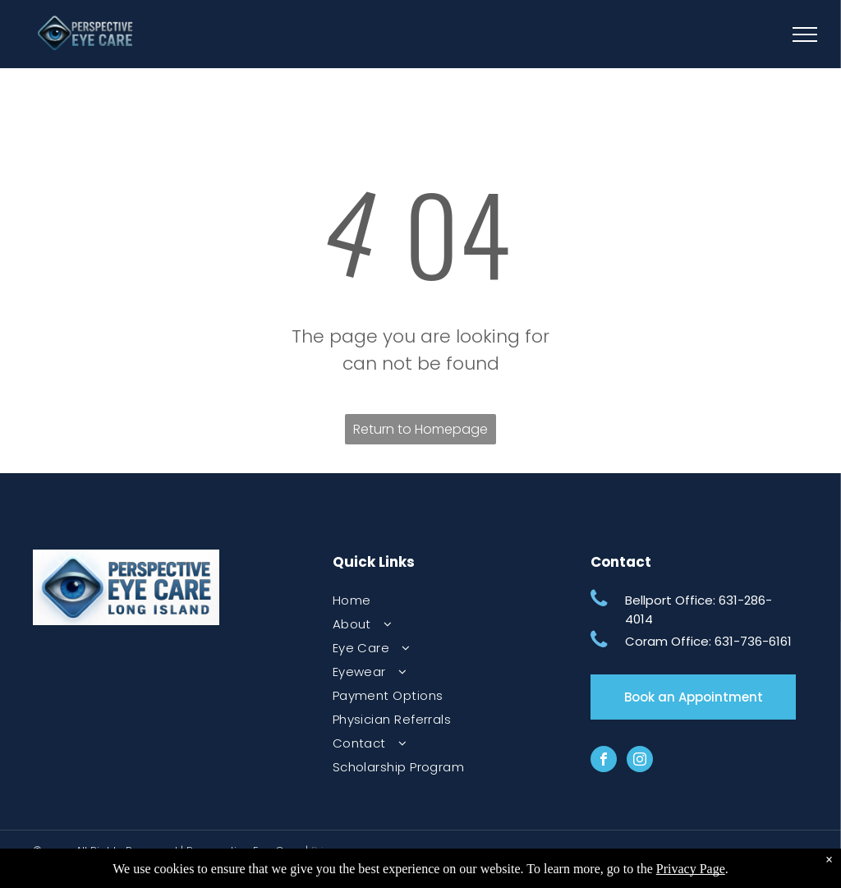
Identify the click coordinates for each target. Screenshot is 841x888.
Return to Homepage (420, 429)
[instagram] (640, 761)
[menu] (805, 34)
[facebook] (604, 761)
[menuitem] (435, 600)
